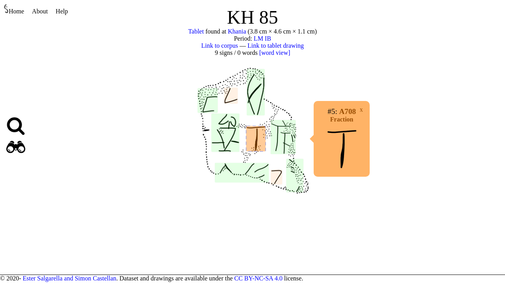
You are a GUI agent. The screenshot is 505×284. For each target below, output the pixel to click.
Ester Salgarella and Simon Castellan (69, 278)
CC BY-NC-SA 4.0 (258, 278)
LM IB (262, 38)
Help (62, 11)
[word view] (274, 52)
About (40, 11)
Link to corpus (219, 45)
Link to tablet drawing (275, 45)
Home (14, 9)
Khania (237, 31)
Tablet (196, 31)
